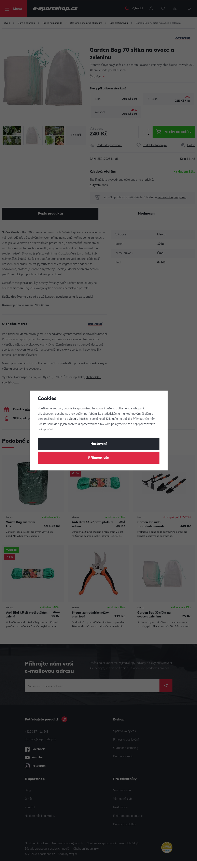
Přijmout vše (98, 457)
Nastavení (98, 444)
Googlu (73, 419)
